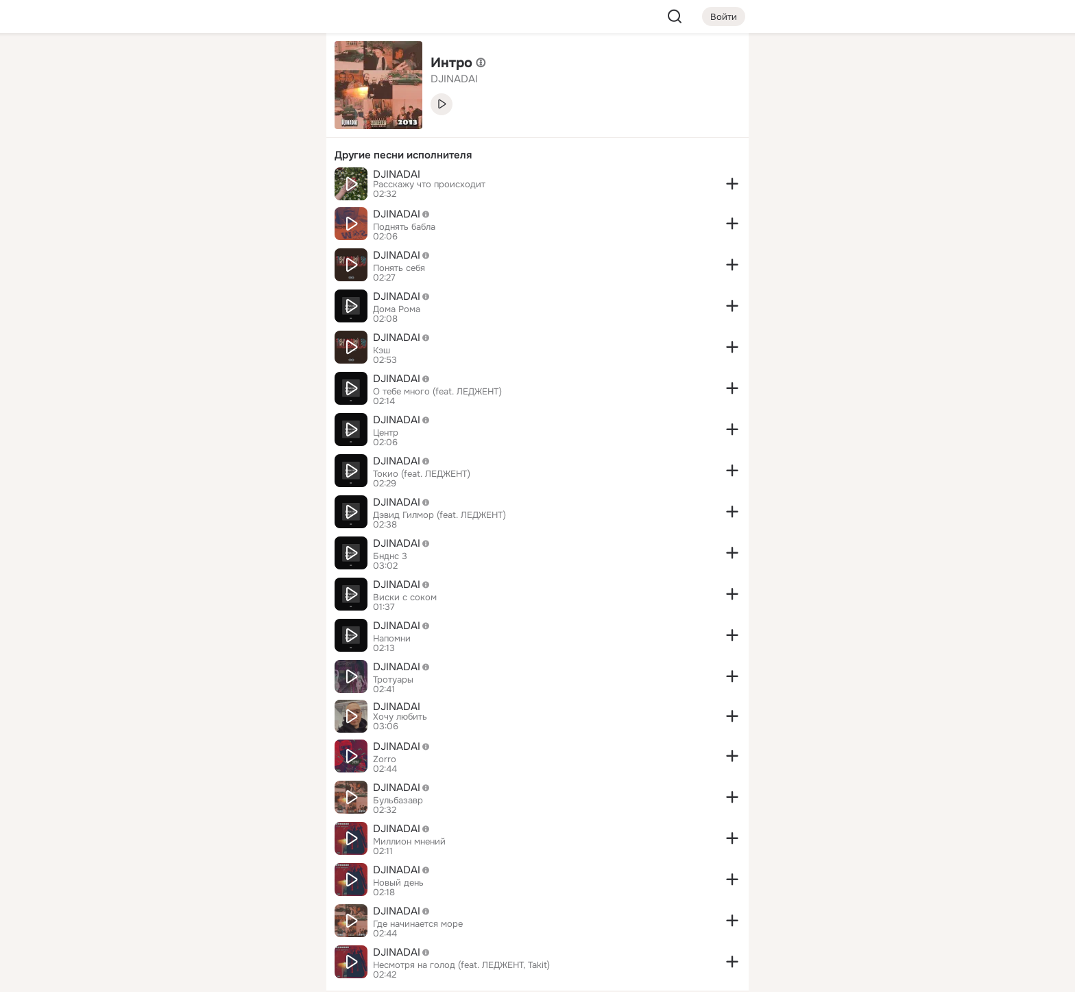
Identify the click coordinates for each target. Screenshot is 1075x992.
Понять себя (399, 268)
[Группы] (285, 66)
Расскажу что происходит (429, 184)
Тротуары (393, 680)
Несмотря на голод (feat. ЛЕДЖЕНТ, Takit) (461, 965)
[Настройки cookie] (225, 974)
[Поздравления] (225, 186)
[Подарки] (164, 186)
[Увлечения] (225, 66)
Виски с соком (405, 597)
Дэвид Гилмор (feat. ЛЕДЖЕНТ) (439, 515)
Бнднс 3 (390, 556)
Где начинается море (418, 924)
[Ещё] (225, 886)
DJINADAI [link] (454, 79)
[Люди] (225, 126)
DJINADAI (396, 174)
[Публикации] (164, 126)
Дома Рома (396, 309)
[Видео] (285, 126)
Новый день (398, 883)
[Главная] (164, 66)
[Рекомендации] (225, 247)
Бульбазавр (398, 800)
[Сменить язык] (225, 915)
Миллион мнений (409, 842)
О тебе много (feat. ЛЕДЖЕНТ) (437, 392)
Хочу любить (400, 717)
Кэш (381, 350)
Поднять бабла (404, 227)
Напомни (392, 638)
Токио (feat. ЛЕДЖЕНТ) (421, 474)
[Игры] (285, 186)
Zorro (384, 759)
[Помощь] (164, 247)
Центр (385, 433)
